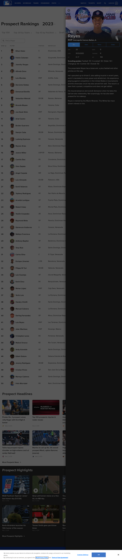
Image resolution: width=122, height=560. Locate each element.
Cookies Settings (82, 555)
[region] (61, 555)
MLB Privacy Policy (42, 558)
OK (99, 555)
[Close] (118, 554)
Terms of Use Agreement (60, 558)
